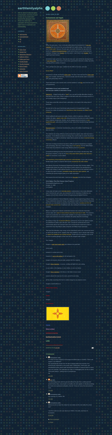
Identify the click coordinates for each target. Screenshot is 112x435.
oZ (20, 41)
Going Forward (24, 71)
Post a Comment (54, 419)
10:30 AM (50, 415)
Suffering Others (24, 56)
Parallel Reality (24, 61)
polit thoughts (23, 34)
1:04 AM (50, 376)
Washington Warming (25, 54)
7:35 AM (50, 390)
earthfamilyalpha (30, 8)
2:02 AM (57, 347)
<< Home (50, 422)
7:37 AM (50, 399)
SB (20, 39)
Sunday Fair (23, 52)
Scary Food (23, 49)
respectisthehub (24, 36)
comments (22, 69)
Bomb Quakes (23, 66)
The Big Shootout (24, 64)
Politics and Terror (24, 59)
